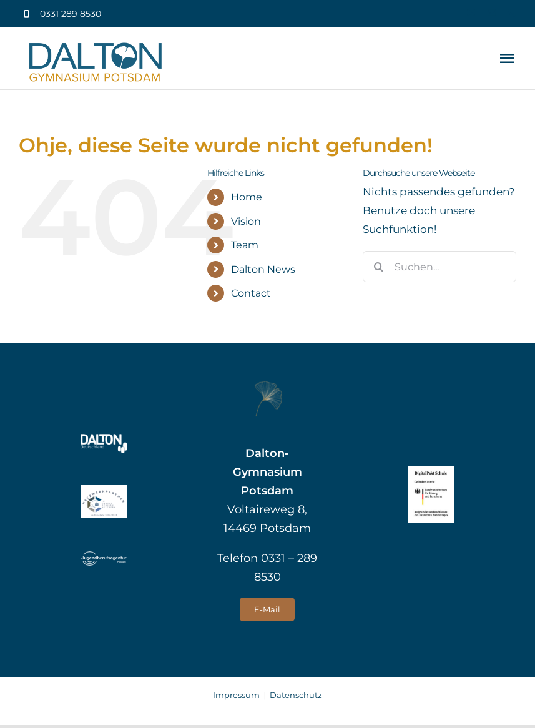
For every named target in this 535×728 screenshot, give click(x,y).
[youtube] (471, 13)
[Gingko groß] (267, 385)
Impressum (236, 695)
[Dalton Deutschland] (104, 439)
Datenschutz (296, 695)
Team (244, 245)
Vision (246, 221)
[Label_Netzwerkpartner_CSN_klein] (104, 489)
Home (246, 197)
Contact (251, 293)
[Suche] (378, 266)
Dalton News (263, 269)
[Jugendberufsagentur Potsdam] (104, 554)
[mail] (492, 13)
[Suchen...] (439, 266)
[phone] (512, 13)
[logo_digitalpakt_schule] (431, 471)
